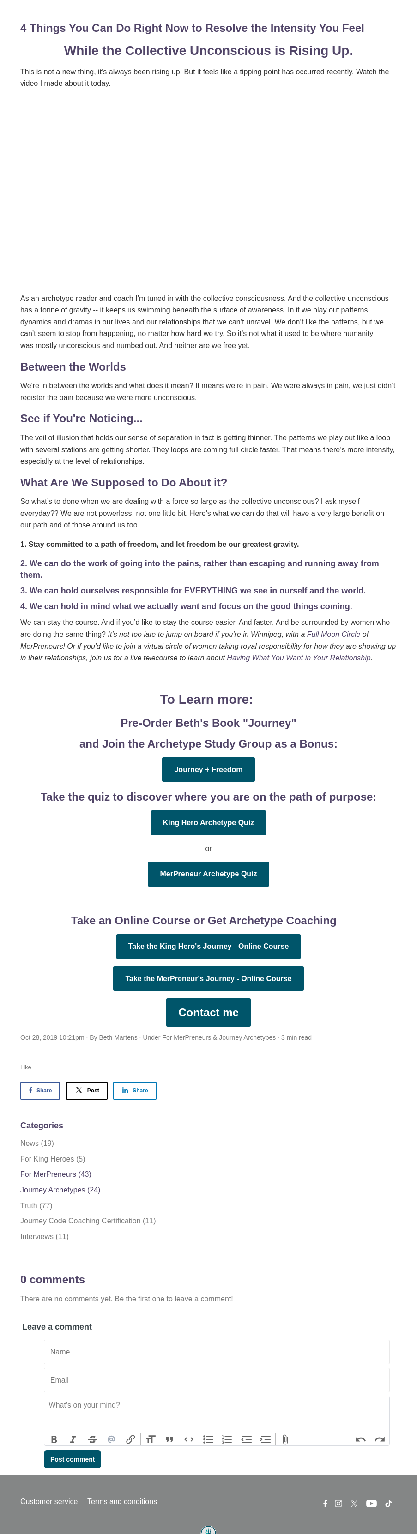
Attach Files (285, 1439)
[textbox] (216, 1414)
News (37, 1143)
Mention (111, 1439)
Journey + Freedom (208, 769)
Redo (379, 1439)
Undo (360, 1439)
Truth (36, 1206)
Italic (73, 1439)
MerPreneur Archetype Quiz (208, 874)
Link (130, 1439)
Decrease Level (246, 1439)
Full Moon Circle (334, 634)
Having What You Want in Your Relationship (298, 658)
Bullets (208, 1439)
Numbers (227, 1439)
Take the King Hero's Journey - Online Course (208, 946)
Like (25, 1067)
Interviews (44, 1236)
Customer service (49, 1501)
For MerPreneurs (186, 1037)
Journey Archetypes (247, 1037)
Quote (170, 1439)
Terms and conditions (122, 1501)
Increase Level (266, 1439)
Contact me (208, 1012)
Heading (150, 1439)
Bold (54, 1439)
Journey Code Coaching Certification (88, 1221)
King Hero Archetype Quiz (208, 823)
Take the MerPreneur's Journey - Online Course (208, 979)
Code (189, 1439)
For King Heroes (52, 1159)
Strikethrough (92, 1439)
